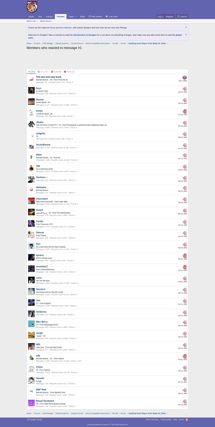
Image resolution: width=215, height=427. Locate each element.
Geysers (40, 289)
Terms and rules (152, 420)
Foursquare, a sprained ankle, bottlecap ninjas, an (87, 125)
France (43, 235)
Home (31, 16)
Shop (82, 16)
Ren (38, 244)
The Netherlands (63, 213)
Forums (60, 16)
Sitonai (40, 232)
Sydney (47, 370)
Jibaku (39, 122)
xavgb (39, 333)
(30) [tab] (31, 71)
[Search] (182, 16)
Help (175, 420)
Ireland (61, 359)
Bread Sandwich (45, 401)
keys (38, 88)
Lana (39, 277)
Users (71, 16)
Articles (49, 16)
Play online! (96, 16)
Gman (39, 111)
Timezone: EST (47, 224)
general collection (64, 27)
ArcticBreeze (43, 144)
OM (38, 166)
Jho (38, 300)
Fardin (39, 221)
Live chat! (113, 16)
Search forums (46, 21)
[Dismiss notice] (186, 27)
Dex (40, 16)
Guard (39, 210)
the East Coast (56, 347)
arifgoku (40, 133)
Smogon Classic (34, 420)
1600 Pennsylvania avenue (55, 404)
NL (59, 158)
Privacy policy (166, 420)
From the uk (63, 80)
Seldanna (41, 311)
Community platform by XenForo (107, 424)
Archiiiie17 (42, 266)
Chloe (39, 367)
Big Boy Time (60, 392)
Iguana (40, 255)
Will (38, 344)
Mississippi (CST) (51, 325)
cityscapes (42, 198)
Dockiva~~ (42, 177)
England (47, 303)
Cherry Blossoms (47, 269)
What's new (31, 21)
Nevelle (40, 378)
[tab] (43, 71)
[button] (76, 16)
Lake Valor (63, 202)
